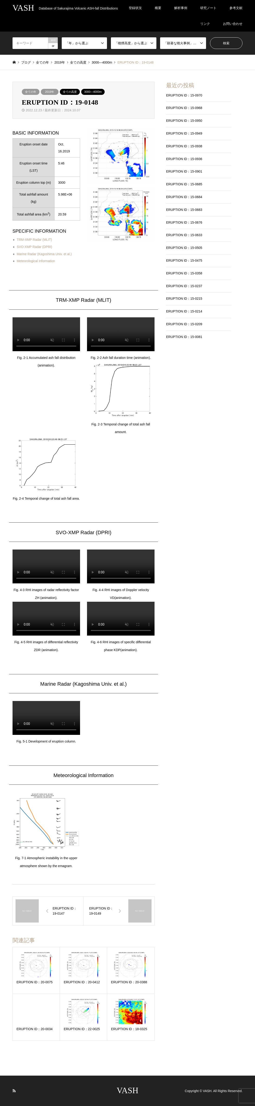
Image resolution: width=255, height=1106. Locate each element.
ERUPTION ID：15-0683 (184, 210)
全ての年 (30, 91)
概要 (158, 8)
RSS (14, 1090)
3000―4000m (93, 91)
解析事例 (180, 8)
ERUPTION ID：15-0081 (184, 337)
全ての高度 (70, 91)
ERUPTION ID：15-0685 (184, 184)
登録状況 (135, 8)
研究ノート (208, 8)
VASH (127, 1090)
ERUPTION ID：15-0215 (184, 298)
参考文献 (235, 8)
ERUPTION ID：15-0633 (184, 235)
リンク (205, 24)
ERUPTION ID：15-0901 (184, 171)
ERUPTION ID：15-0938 (184, 146)
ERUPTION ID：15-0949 (184, 133)
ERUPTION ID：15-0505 (184, 248)
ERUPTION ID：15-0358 (184, 273)
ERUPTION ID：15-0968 (184, 108)
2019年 (49, 91)
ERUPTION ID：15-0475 (184, 260)
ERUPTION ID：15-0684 (184, 197)
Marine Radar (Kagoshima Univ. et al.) (44, 254)
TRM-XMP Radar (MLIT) (34, 239)
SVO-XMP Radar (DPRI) (34, 247)
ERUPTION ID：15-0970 (184, 95)
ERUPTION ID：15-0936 (184, 159)
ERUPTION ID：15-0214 (184, 311)
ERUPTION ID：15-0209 (184, 324)
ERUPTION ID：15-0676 (184, 222)
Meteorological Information (36, 261)
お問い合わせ (232, 24)
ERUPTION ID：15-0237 (184, 286)
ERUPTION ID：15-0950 (184, 120)
